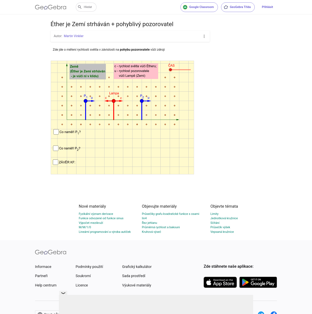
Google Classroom (198, 7)
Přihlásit (267, 7)
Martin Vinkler (74, 36)
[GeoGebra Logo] (50, 7)
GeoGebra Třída (237, 7)
